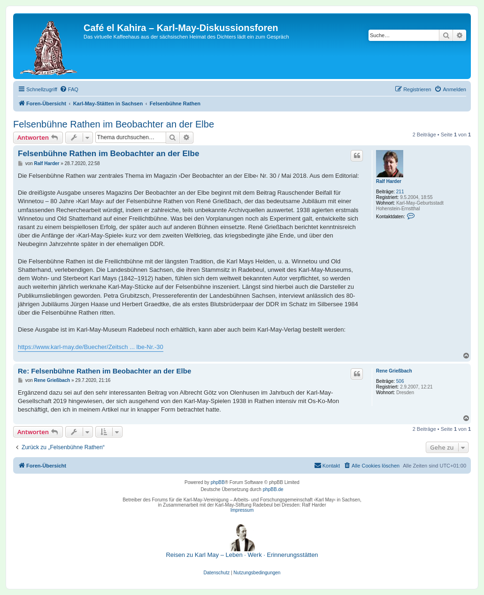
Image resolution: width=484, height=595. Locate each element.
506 (400, 381)
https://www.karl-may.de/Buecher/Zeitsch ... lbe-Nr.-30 (90, 346)
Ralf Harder (388, 181)
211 (400, 191)
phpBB (218, 482)
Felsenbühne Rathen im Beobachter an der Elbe (113, 124)
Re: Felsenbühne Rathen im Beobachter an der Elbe (104, 371)
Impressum (242, 510)
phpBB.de (273, 489)
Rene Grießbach (394, 370)
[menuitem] (69, 89)
